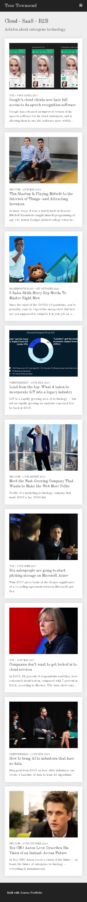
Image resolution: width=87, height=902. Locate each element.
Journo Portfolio (31, 893)
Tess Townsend (21, 5)
